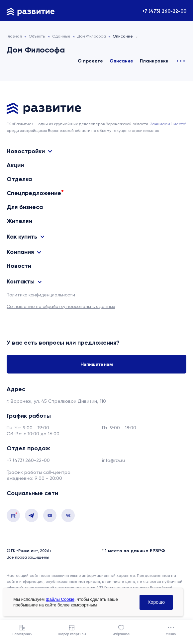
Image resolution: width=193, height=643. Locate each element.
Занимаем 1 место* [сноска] (168, 124)
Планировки (154, 61)
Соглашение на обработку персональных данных (61, 306)
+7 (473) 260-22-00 (164, 11)
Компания (20, 252)
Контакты (21, 281)
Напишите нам (96, 364)
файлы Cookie (60, 599)
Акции (15, 165)
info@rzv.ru (113, 460)
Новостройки (26, 151)
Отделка (19, 179)
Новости (19, 265)
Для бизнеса (25, 207)
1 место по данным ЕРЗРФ (135, 551)
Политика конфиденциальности (41, 294)
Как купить (22, 236)
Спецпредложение (34, 193)
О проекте (90, 61)
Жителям (19, 221)
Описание (121, 61)
